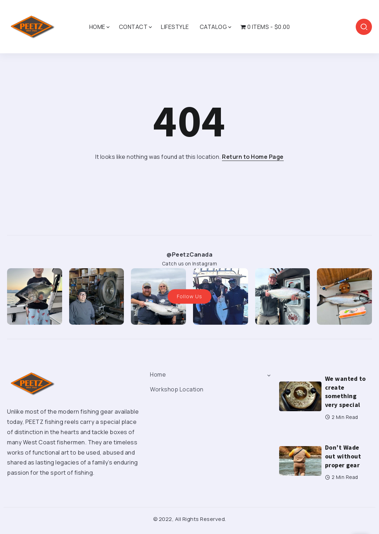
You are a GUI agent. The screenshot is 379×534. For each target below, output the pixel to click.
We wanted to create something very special (345, 392)
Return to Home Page (253, 157)
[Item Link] (300, 396)
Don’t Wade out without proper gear (343, 456)
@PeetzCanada (189, 254)
